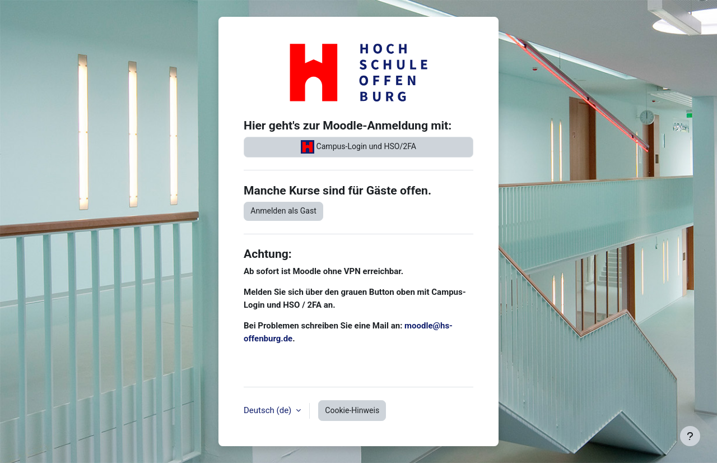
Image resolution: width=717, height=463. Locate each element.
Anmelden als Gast (283, 210)
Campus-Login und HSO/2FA (358, 147)
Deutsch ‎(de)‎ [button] (269, 410)
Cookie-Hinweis (352, 410)
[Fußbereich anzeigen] (690, 436)
